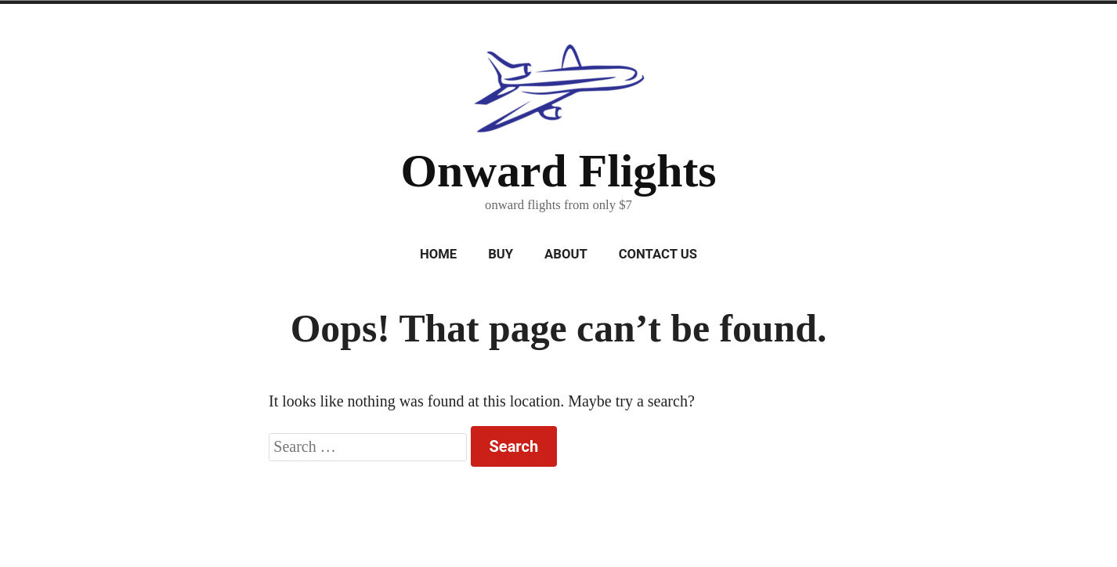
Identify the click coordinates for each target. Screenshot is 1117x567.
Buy (500, 254)
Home (438, 254)
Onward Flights (558, 171)
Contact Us (658, 254)
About (565, 254)
